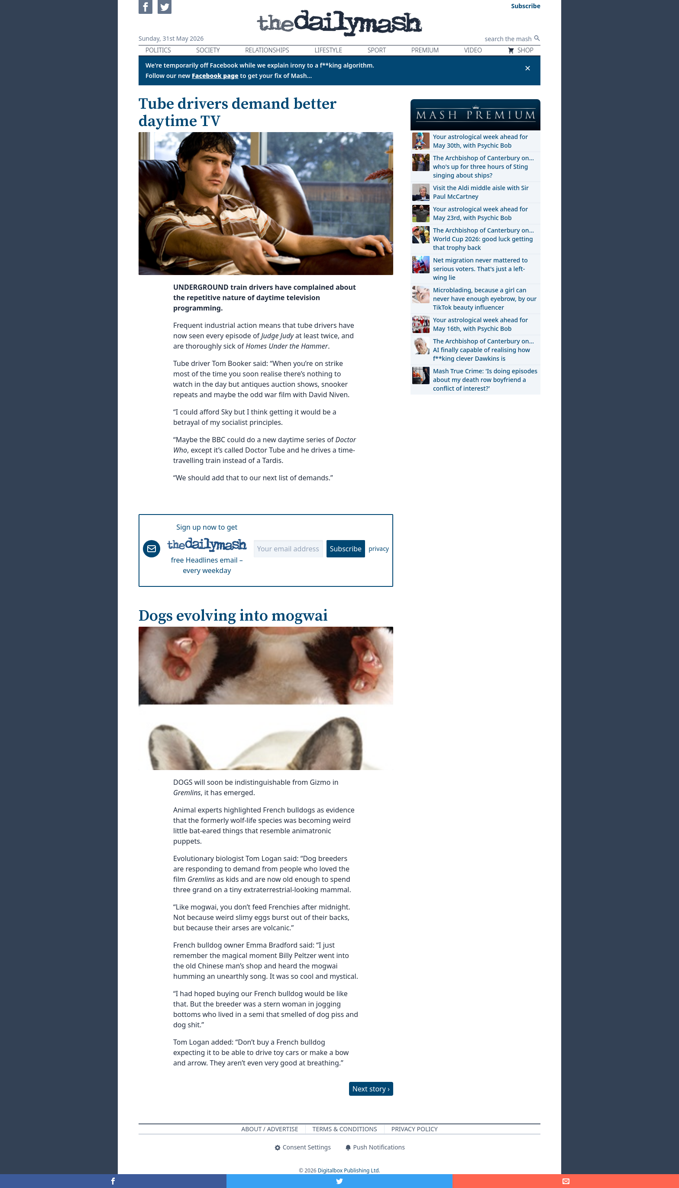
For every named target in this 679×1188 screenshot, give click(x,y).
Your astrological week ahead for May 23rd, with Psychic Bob (480, 213)
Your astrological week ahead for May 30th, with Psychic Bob (480, 141)
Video (473, 50)
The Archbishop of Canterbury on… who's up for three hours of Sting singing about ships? (483, 166)
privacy (379, 548)
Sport (377, 50)
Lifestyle (328, 50)
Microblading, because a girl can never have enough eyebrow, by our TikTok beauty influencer (485, 298)
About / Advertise (269, 1129)
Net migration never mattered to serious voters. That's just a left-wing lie (480, 269)
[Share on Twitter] (339, 1181)
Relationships (267, 50)
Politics (158, 50)
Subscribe (346, 549)
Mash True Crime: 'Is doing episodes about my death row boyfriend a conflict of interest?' (485, 379)
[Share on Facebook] (113, 1181)
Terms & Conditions (345, 1129)
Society (208, 50)
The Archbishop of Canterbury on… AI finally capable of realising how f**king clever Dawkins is (483, 350)
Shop (521, 50)
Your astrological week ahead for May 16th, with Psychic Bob (480, 324)
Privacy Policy (414, 1129)
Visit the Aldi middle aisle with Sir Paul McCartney (481, 192)
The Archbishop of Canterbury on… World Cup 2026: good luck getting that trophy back (483, 239)
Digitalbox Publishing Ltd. (349, 1170)
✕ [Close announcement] (527, 68)
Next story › (371, 1089)
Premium (425, 50)
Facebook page (215, 75)
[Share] (566, 1181)
